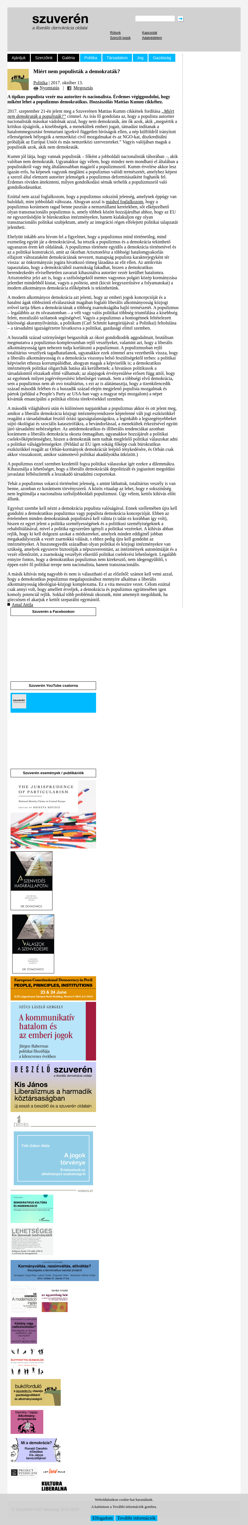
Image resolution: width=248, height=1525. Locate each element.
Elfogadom (102, 1518)
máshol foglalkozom (124, 201)
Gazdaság (162, 58)
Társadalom (117, 58)
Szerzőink (43, 58)
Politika (90, 58)
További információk (136, 1518)
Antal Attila (22, 604)
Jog (140, 58)
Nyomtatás (49, 87)
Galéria (68, 58)
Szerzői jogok (120, 38)
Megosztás (83, 87)
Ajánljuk (19, 58)
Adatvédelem (152, 38)
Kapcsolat (149, 33)
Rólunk (115, 33)
